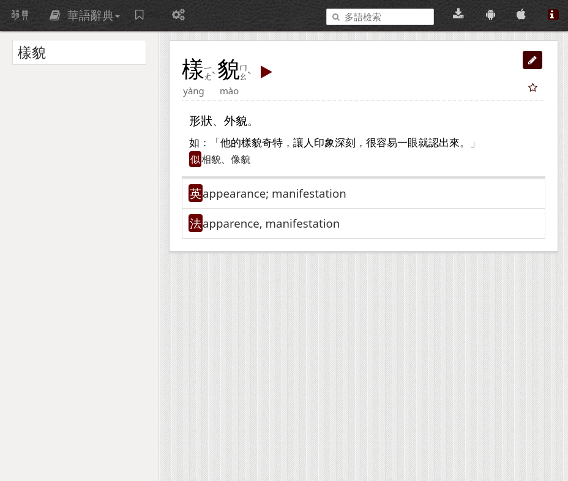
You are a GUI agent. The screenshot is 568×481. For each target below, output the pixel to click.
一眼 (407, 143)
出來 (449, 143)
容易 (386, 143)
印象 (324, 143)
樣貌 (251, 143)
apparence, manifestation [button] (271, 223)
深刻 (345, 143)
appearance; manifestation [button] (274, 193)
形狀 (200, 120)
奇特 (272, 143)
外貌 (235, 120)
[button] (532, 60)
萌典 (20, 15)
